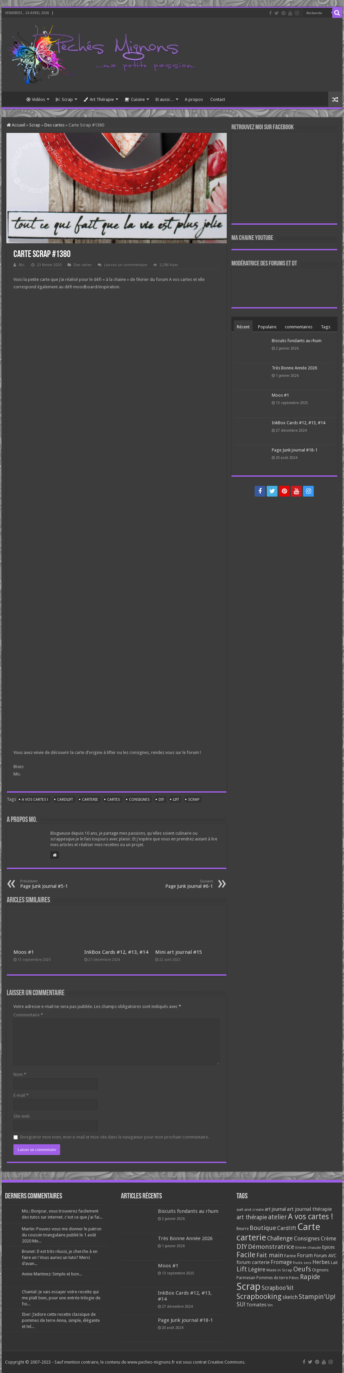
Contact (217, 99)
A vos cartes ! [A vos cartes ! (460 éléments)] (310, 1216)
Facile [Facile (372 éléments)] (245, 1255)
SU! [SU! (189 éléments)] (240, 1304)
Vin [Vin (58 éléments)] (270, 1305)
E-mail (21, 1095)
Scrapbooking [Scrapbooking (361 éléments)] (259, 1296)
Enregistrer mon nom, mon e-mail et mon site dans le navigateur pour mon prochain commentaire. (114, 1137)
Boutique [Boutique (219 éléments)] (263, 1227)
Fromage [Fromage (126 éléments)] (281, 1262)
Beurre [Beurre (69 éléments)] (242, 1228)
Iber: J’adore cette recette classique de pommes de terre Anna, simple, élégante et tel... (61, 1320)
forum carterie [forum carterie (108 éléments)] (253, 1262)
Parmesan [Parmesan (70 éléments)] (245, 1277)
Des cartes (54, 125)
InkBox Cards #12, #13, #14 (116, 952)
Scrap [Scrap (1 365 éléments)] (248, 1286)
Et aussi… (165, 99)
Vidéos (36, 99)
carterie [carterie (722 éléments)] (251, 1237)
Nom (19, 1074)
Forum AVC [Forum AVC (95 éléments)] (325, 1255)
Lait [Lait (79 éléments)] (334, 1262)
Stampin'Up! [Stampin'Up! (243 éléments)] (317, 1297)
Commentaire (28, 1014)
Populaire (267, 326)
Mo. (22, 265)
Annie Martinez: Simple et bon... (52, 1273)
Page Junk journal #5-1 (54, 884)
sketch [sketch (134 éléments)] (290, 1297)
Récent (243, 326)
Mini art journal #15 (178, 952)
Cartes (113, 799)
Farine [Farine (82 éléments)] (290, 1255)
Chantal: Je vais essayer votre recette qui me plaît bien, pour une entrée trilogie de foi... (61, 1297)
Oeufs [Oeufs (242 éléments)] (302, 1269)
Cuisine (135, 99)
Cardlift (65, 799)
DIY (161, 799)
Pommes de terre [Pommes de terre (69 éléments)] (272, 1277)
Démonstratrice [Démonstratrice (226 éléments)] (271, 1247)
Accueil (14, 99)
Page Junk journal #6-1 (178, 884)
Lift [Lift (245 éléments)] (241, 1269)
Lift (176, 799)
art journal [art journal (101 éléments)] (275, 1209)
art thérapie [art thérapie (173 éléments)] (251, 1217)
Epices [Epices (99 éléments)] (328, 1247)
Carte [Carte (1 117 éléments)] (308, 1226)
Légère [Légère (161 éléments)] (256, 1269)
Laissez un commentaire (125, 265)
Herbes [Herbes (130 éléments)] (321, 1262)
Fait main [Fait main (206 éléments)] (269, 1255)
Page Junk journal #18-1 (294, 450)
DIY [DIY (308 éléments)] (241, 1246)
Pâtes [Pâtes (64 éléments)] (294, 1277)
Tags (325, 326)
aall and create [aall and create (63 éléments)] (250, 1209)
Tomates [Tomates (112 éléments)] (256, 1305)
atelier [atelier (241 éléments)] (277, 1217)
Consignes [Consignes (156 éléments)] (307, 1238)
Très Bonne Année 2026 (294, 367)
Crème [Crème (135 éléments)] (328, 1238)
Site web (21, 1116)
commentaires (298, 326)
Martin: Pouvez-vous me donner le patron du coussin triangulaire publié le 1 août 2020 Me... (61, 1234)
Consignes (139, 799)
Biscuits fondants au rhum (296, 340)
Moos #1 (23, 952)
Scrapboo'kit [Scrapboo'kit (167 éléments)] (278, 1288)
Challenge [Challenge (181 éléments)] (280, 1238)
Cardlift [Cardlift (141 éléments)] (286, 1228)
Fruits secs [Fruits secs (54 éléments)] (302, 1263)
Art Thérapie (99, 99)
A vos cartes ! (35, 799)
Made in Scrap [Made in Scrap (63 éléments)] (279, 1270)
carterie (90, 799)
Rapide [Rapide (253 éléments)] (310, 1277)
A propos (194, 99)
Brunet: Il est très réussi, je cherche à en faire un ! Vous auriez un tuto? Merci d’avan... (59, 1257)
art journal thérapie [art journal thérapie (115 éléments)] (309, 1209)
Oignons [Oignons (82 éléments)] (320, 1269)
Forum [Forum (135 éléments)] (305, 1255)
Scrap (64, 99)
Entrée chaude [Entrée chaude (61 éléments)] (308, 1247)
